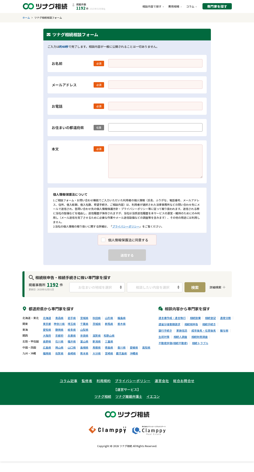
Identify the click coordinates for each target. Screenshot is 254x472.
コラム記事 (68, 380)
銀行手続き (165, 330)
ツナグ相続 (102, 396)
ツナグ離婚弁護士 (128, 396)
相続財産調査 (199, 337)
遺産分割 (225, 318)
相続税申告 (191, 324)
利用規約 (104, 380)
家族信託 (181, 330)
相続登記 (210, 318)
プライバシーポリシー (125, 226)
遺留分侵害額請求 (169, 324)
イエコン (153, 396)
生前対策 (164, 337)
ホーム (26, 17)
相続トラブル (200, 343)
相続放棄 (195, 318)
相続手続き (209, 324)
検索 (195, 287)
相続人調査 (180, 337)
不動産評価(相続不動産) (173, 343)
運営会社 (162, 380)
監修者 (87, 380)
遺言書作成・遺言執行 (172, 318)
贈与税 (224, 330)
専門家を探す (217, 6)
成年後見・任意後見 (203, 330)
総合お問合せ (184, 380)
